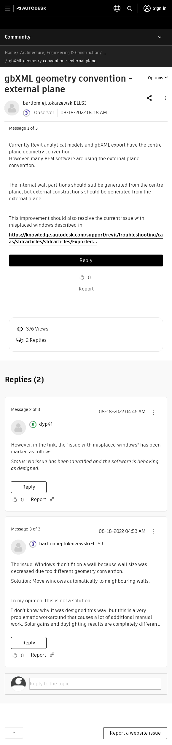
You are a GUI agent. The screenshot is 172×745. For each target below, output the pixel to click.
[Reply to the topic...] (95, 684)
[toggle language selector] (129, 8)
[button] (165, 97)
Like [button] (82, 277)
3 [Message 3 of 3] (30, 529)
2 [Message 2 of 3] (30, 409)
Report (86, 288)
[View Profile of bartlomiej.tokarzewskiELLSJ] (55, 103)
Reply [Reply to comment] (28, 487)
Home (10, 52)
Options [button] (155, 78)
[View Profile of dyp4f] (45, 424)
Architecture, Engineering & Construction (59, 52)
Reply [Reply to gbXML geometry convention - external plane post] (86, 260)
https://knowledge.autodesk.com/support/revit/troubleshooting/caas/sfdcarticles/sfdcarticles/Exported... (86, 238)
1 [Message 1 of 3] (28, 128)
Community (18, 37)
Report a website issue (135, 733)
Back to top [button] (14, 732)
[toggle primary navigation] (11, 8)
